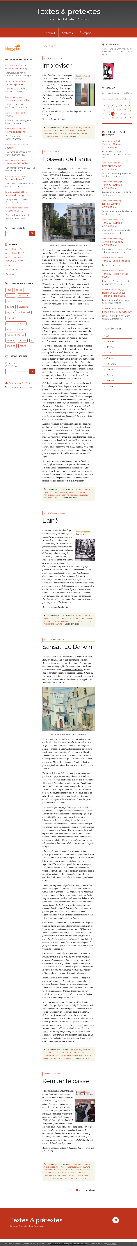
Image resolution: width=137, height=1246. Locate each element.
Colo (104, 166)
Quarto (89, 175)
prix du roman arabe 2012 (76, 1035)
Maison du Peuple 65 (17, 195)
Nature (109, 369)
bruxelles (11, 345)
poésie (19, 289)
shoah (46, 1178)
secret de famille (82, 1175)
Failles (9, 116)
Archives (67, 33)
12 (113, 110)
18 (108, 114)
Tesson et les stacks (17, 100)
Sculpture (23, 306)
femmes (70, 133)
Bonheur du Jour (111, 292)
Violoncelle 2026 (14, 179)
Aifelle (106, 241)
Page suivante (89, 1190)
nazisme (57, 1175)
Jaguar (9, 147)
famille (10, 329)
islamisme (68, 1170)
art (32, 340)
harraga (63, 130)
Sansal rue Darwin (67, 646)
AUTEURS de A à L (14, 249)
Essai (9, 301)
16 (129, 110)
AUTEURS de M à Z (14, 253)
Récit (9, 289)
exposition (24, 295)
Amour (19, 301)
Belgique (110, 346)
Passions (47, 130)
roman (20, 329)
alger (63, 133)
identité (89, 621)
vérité (65, 1178)
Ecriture (10, 295)
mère (51, 624)
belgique (11, 312)
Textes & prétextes (69, 11)
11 (108, 110)
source (83, 734)
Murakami (62, 168)
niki (104, 203)
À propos (85, 33)
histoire (22, 340)
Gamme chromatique (17, 68)
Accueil (50, 33)
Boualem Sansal (69, 175)
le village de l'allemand (63, 1173)
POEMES (9, 273)
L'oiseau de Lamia (67, 159)
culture (10, 306)
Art (107, 335)
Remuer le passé (65, 1081)
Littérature (87, 128)
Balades (110, 341)
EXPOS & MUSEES (14, 261)
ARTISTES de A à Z (14, 257)
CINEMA (9, 265)
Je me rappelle (14, 84)
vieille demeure (71, 315)
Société (55, 618)
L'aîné (50, 520)
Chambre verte (14, 211)
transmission (56, 1178)
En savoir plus (112, 1244)
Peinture (110, 380)
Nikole (106, 311)
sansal (55, 136)
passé (46, 624)
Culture (77, 128)
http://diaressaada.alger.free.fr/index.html (74, 245)
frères (60, 1170)
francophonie (50, 1170)
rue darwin (87, 618)
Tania (105, 144)
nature (23, 345)
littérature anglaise (15, 334)
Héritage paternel (15, 131)
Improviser (57, 65)
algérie (56, 133)
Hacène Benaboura (57, 734)
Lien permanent (52, 128)
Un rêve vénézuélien (17, 163)
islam (76, 133)
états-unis (11, 317)
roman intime (74, 666)
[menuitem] (50, 32)
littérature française (16, 323)
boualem (48, 136)
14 (121, 110)
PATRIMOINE (12, 269)
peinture (11, 340)
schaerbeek (24, 312)
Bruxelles (110, 352)
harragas (46, 375)
